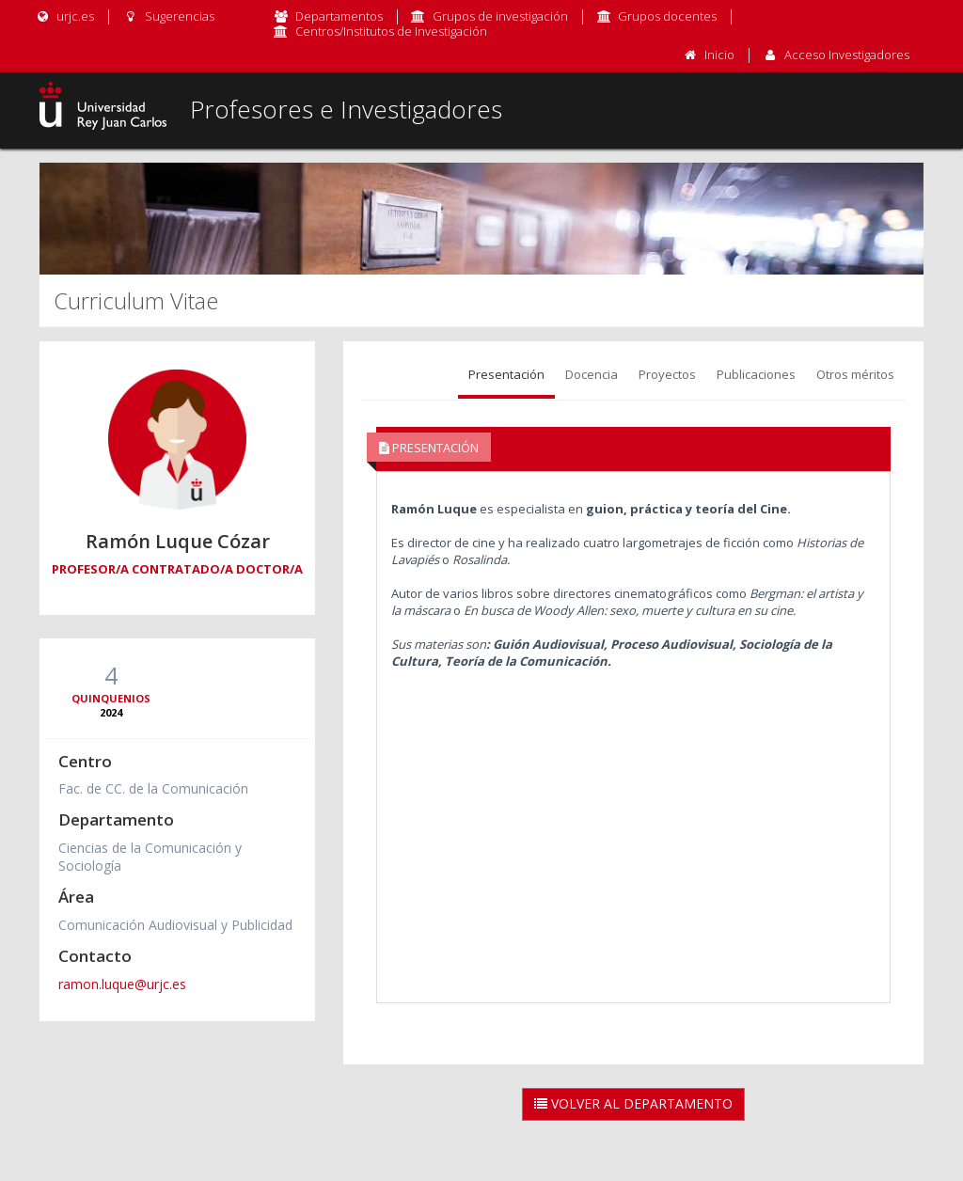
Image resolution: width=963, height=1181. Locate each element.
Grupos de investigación (500, 16)
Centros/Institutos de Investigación (391, 31)
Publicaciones (756, 374)
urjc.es (64, 16)
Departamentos (339, 16)
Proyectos (667, 374)
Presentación (506, 374)
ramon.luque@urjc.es (122, 984)
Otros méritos (855, 374)
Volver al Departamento (633, 1103)
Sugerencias (167, 16)
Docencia (591, 374)
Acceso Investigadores (846, 54)
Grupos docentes (667, 16)
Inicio (719, 54)
